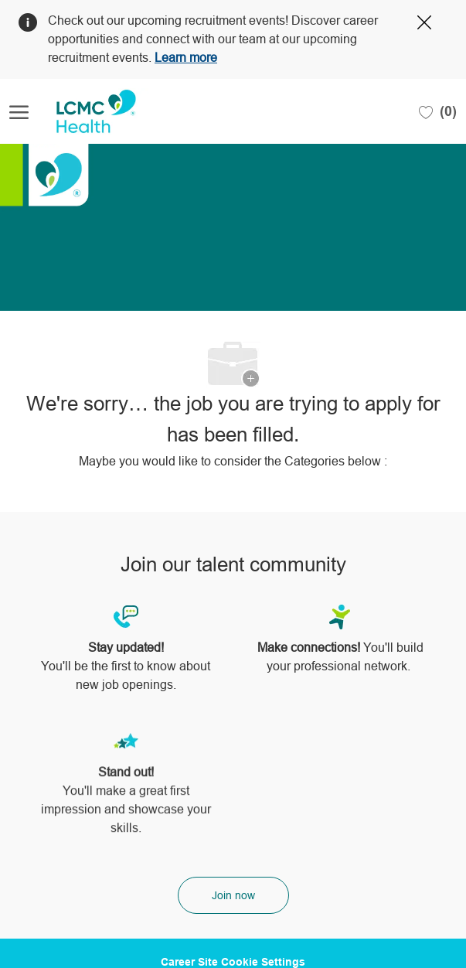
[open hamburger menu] (19, 112)
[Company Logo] (86, 111)
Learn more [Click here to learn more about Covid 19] (186, 57)
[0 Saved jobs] (438, 111)
